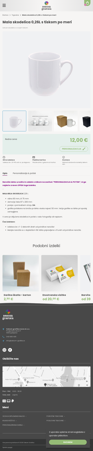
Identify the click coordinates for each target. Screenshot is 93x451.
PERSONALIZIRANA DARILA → (14, 425)
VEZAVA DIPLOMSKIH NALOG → (15, 416)
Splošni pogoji (7, 447)
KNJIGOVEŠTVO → (10, 420)
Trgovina (15, 15)
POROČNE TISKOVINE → (56, 416)
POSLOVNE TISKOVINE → (56, 420)
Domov (5, 15)
